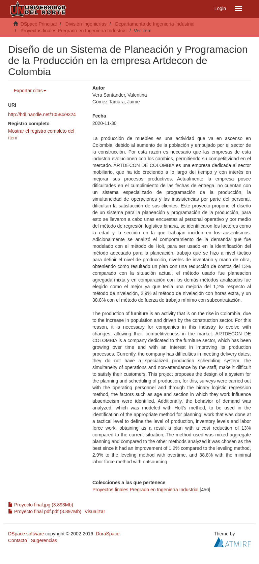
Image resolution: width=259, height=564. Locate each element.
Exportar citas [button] (30, 90)
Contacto (17, 540)
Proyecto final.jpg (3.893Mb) (40, 504)
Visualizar (95, 511)
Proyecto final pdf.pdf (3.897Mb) (44, 511)
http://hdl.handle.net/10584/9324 (42, 114)
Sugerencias (44, 540)
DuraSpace (107, 533)
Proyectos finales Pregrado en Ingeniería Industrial (73, 30)
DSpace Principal (39, 24)
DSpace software (26, 533)
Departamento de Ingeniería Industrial (154, 24)
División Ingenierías (86, 24)
